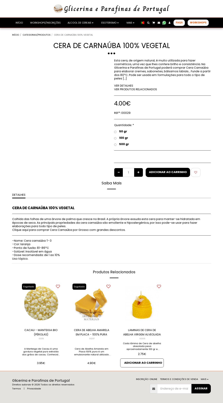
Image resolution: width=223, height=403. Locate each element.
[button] (148, 22)
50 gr (120, 131)
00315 (41, 339)
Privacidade (34, 388)
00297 (92, 339)
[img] (41, 303)
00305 (142, 339)
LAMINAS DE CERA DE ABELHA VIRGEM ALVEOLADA (142, 332)
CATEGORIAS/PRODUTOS (37, 34)
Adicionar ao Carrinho (168, 172)
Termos (16, 388)
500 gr (121, 144)
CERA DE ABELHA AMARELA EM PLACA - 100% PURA (91, 332)
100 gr (121, 138)
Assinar (201, 388)
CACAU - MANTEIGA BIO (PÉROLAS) (40, 332)
